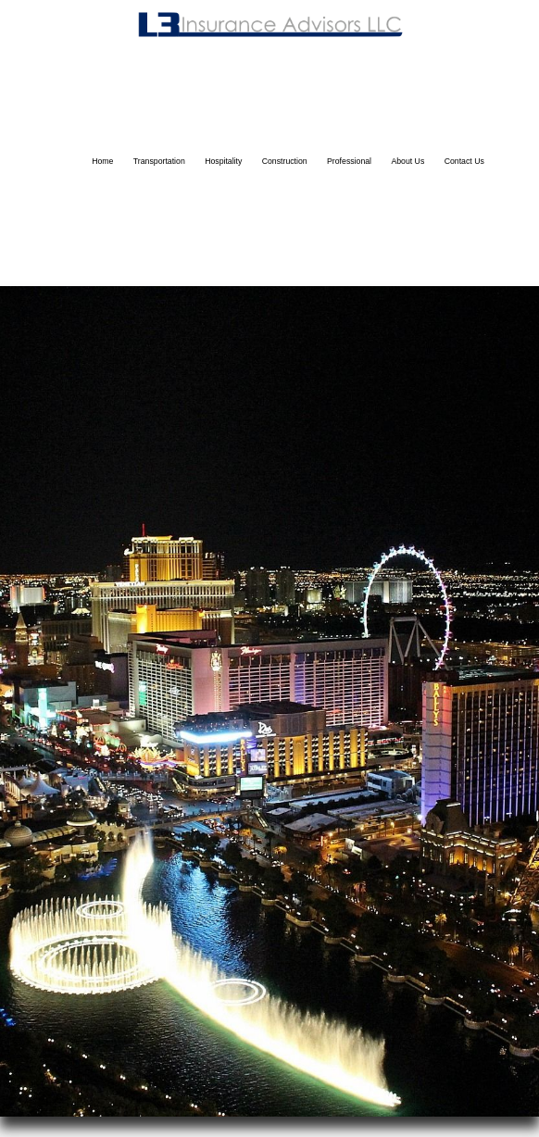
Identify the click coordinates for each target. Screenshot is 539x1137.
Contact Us (464, 161)
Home (102, 161)
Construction (284, 161)
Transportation (159, 161)
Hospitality (223, 161)
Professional (349, 161)
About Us (407, 161)
